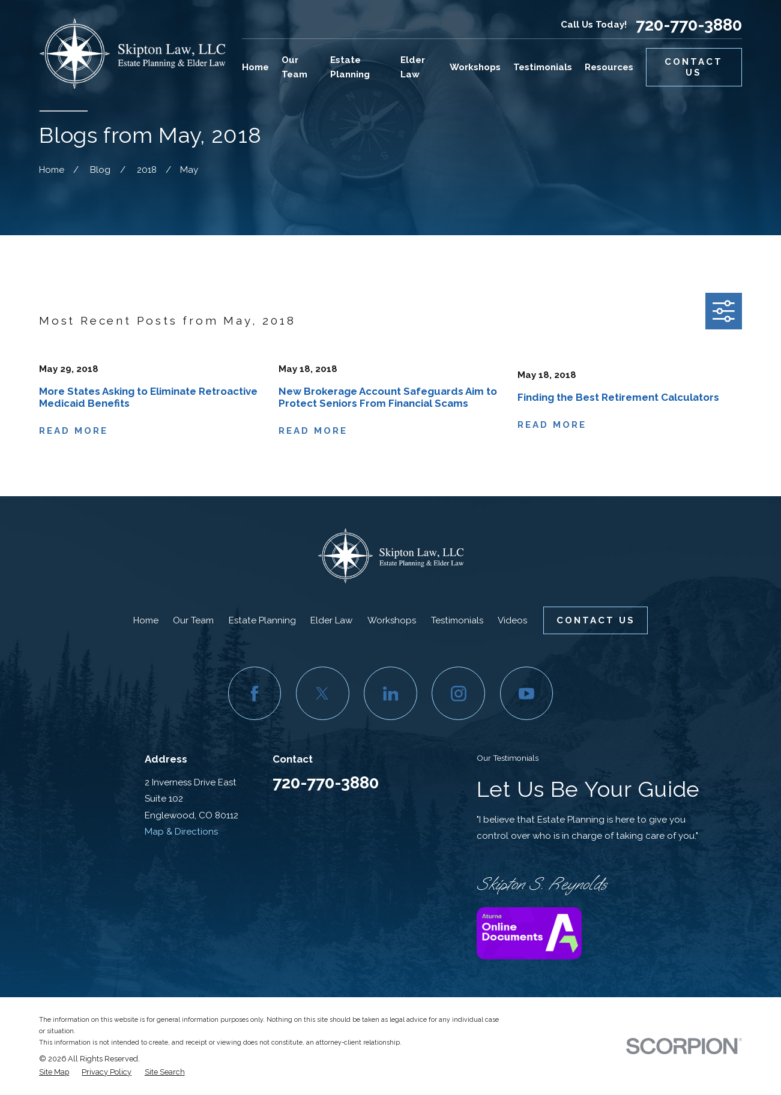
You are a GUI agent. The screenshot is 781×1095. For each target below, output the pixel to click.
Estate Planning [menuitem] (350, 67)
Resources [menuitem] (609, 67)
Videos (512, 620)
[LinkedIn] (390, 693)
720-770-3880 (689, 25)
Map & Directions (181, 831)
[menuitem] (54, 1072)
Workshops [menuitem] (475, 67)
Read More (73, 431)
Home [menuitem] (255, 67)
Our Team (193, 620)
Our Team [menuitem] (294, 67)
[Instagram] (458, 693)
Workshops (391, 620)
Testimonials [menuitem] (542, 67)
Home (145, 620)
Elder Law (331, 620)
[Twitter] (322, 693)
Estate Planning (262, 620)
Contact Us (694, 67)
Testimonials (457, 620)
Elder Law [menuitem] (412, 67)
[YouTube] (526, 693)
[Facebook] (255, 693)
